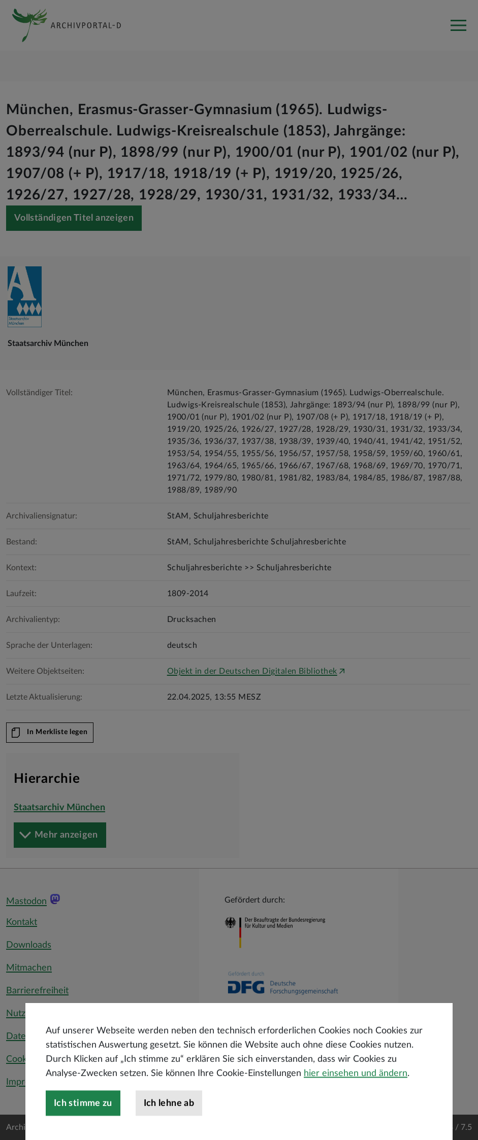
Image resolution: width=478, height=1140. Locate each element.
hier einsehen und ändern (355, 1103)
